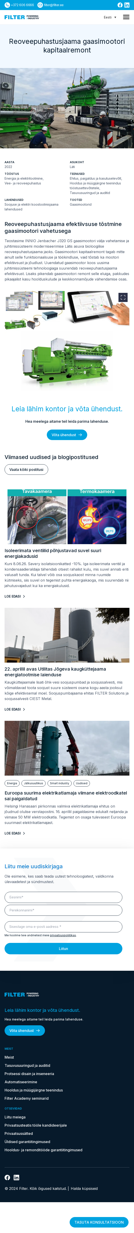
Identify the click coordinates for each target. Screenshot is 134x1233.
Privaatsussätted (19, 1133)
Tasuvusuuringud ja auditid (27, 1065)
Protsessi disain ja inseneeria (29, 1073)
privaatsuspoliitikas (63, 935)
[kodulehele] (22, 17)
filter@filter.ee (53, 5)
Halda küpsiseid (84, 1188)
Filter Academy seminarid (27, 1098)
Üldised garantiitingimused (27, 1141)
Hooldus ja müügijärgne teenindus (34, 1090)
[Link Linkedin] (126, 5)
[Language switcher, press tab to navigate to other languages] (110, 17)
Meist (9, 1057)
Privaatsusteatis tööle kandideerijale (36, 1125)
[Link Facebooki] (120, 5)
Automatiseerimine (21, 1082)
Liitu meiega (15, 1117)
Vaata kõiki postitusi (26, 469)
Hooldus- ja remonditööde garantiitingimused (43, 1150)
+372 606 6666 (22, 5)
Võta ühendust (67, 435)
